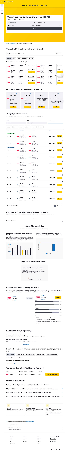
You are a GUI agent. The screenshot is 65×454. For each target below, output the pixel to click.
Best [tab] (14, 58)
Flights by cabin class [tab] (30, 346)
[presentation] (51, 17)
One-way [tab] (31, 58)
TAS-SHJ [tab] (34, 210)
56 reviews (15, 292)
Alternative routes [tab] (10, 346)
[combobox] (21, 19)
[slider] (63, 123)
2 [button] (57, 197)
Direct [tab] (19, 58)
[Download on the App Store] (53, 434)
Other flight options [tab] (40, 346)
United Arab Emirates (12, 43)
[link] (13, 107)
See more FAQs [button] (26, 336)
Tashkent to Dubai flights (11, 354)
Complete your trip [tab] (20, 346)
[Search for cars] (2, 8)
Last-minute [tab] (24, 58)
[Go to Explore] (2, 10)
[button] (2, 2)
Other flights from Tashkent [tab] (52, 346)
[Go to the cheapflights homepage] (8, 1)
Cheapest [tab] (9, 58)
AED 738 (46, 17)
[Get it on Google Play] (53, 432)
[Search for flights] (2, 5)
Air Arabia (14, 288)
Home (7, 43)
